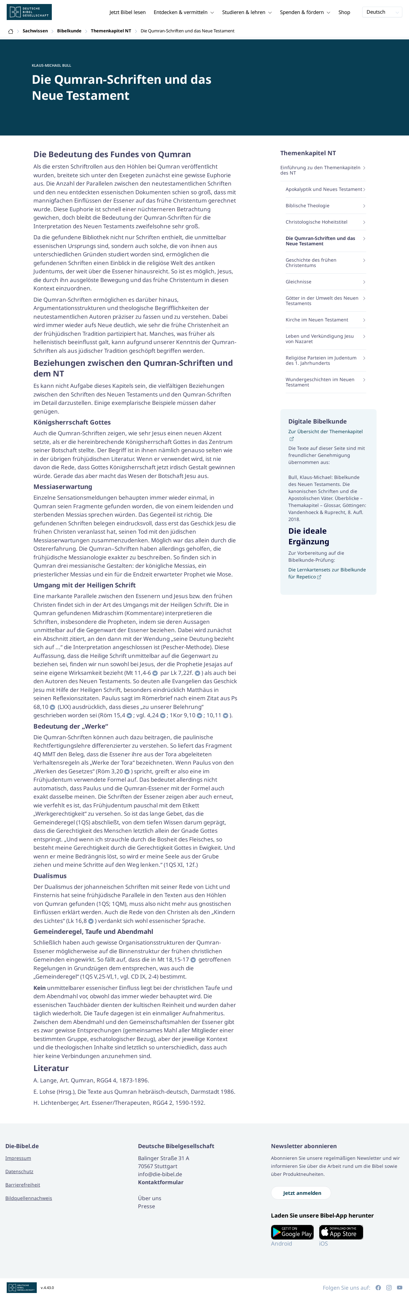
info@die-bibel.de (160, 1174)
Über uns (149, 1198)
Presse (146, 1206)
